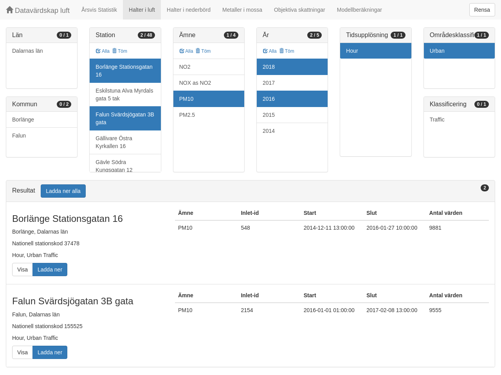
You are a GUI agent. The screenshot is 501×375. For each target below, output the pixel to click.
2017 (269, 83)
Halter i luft (142, 10)
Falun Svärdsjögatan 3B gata (125, 118)
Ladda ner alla (63, 191)
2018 (269, 67)
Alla (103, 51)
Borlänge (23, 119)
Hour (352, 51)
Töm (119, 51)
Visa (22, 269)
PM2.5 (187, 115)
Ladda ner (50, 269)
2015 (269, 115)
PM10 (186, 99)
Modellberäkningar (359, 10)
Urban (437, 51)
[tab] (250, 191)
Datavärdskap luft (38, 10)
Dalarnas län (27, 51)
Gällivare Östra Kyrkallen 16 (114, 142)
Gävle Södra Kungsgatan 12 (114, 166)
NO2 (185, 67)
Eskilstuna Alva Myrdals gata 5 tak (124, 95)
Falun (19, 135)
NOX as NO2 (195, 83)
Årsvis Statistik (99, 10)
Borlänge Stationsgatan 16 (124, 71)
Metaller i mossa (242, 10)
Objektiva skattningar (299, 10)
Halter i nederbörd (189, 10)
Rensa (482, 10)
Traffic (437, 119)
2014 (269, 131)
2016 (269, 99)
